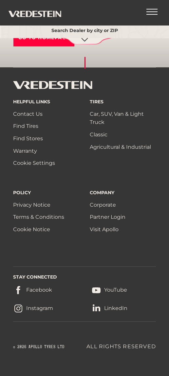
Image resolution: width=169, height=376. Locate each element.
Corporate (103, 205)
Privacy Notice (31, 205)
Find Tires (25, 126)
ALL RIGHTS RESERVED (121, 346)
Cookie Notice (31, 229)
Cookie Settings (34, 163)
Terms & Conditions (38, 217)
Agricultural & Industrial (120, 147)
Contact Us (28, 114)
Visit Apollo (104, 229)
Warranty (25, 151)
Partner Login (107, 217)
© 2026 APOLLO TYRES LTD (39, 347)
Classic (98, 134)
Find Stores (28, 138)
